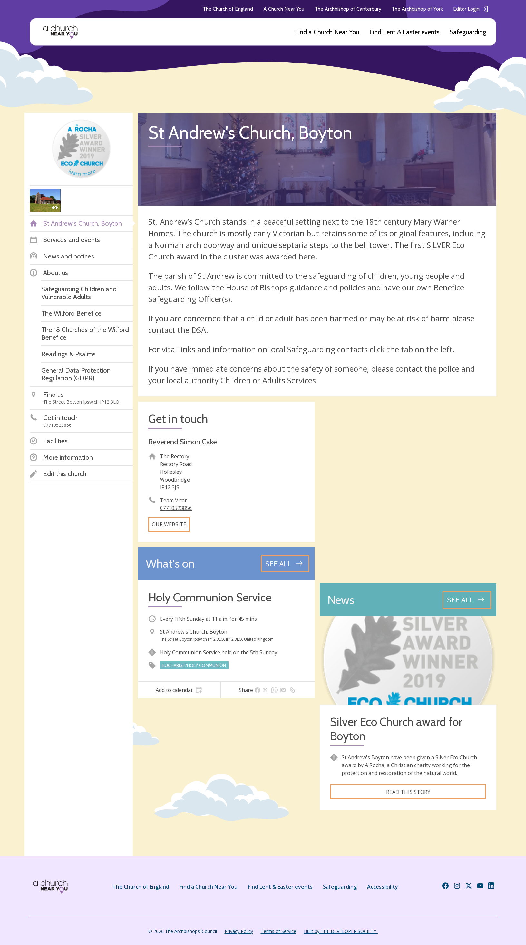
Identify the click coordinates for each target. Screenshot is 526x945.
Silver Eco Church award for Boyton (396, 729)
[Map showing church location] (408, 490)
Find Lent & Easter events (404, 32)
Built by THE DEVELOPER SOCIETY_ (341, 931)
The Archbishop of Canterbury (348, 9)
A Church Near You (283, 9)
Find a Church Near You (327, 32)
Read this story (408, 791)
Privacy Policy (239, 931)
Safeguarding (468, 32)
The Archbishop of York (417, 9)
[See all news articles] (467, 600)
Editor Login (471, 9)
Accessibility (382, 886)
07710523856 (176, 507)
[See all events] (285, 563)
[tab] (179, 690)
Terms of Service (278, 931)
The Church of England (228, 9)
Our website (169, 524)
